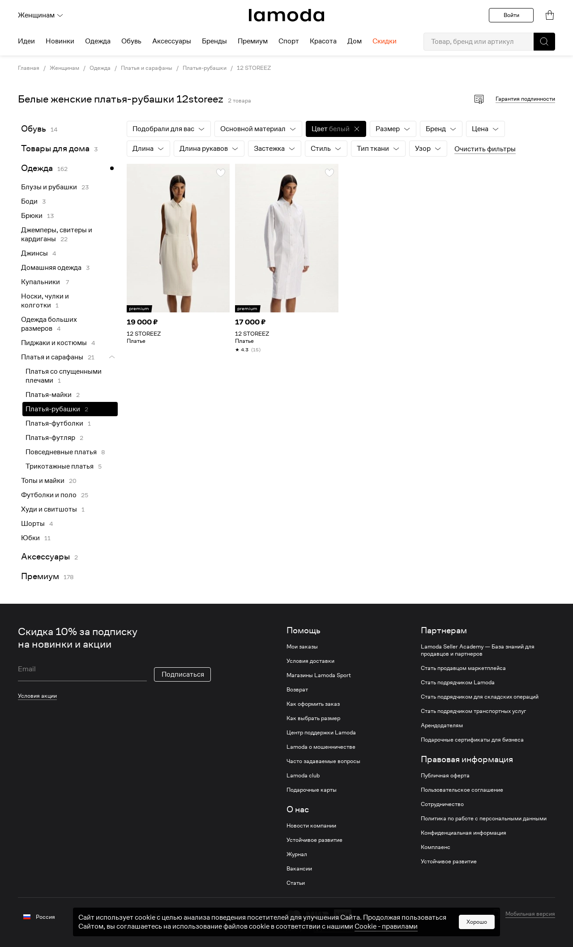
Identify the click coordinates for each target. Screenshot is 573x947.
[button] (544, 42)
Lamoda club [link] (303, 775)
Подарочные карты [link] (311, 789)
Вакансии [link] (299, 868)
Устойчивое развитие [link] (314, 840)
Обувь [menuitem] (131, 41)
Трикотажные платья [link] (60, 466)
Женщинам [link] (64, 68)
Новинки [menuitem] (60, 41)
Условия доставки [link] (310, 661)
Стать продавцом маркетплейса (463, 668)
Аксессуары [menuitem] (171, 41)
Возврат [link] (297, 689)
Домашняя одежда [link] (51, 267)
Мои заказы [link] (302, 646)
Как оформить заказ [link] (313, 704)
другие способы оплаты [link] (345, 928)
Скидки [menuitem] (384, 41)
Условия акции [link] (37, 696)
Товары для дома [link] (55, 148)
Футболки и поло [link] (49, 495)
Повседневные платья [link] (61, 452)
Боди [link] (29, 201)
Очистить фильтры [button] (485, 149)
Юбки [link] (30, 537)
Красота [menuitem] (323, 41)
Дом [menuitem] (354, 41)
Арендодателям (442, 725)
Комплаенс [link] (435, 847)
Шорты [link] (33, 523)
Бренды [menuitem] (214, 41)
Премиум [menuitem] (253, 41)
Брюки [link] (32, 215)
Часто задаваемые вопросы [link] (323, 761)
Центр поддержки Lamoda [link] (321, 732)
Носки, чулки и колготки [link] (45, 301)
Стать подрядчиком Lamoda (458, 682)
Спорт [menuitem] (288, 41)
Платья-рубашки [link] (205, 68)
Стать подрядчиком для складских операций (480, 696)
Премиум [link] (40, 576)
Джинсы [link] (34, 253)
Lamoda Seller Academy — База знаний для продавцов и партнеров (478, 650)
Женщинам (41, 15)
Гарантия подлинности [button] (525, 98)
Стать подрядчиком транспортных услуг (473, 711)
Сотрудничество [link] (442, 804)
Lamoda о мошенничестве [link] (320, 747)
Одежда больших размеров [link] (49, 324)
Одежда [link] (100, 68)
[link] (286, 15)
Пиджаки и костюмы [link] (54, 342)
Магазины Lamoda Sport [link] (318, 675)
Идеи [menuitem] (26, 41)
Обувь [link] (33, 129)
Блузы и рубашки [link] (49, 187)
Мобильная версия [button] (530, 913)
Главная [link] (28, 68)
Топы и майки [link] (42, 480)
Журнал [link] (296, 854)
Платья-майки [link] (49, 394)
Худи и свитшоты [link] (49, 509)
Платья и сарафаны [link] (146, 68)
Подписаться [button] (183, 674)
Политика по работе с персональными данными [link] (484, 818)
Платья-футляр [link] (50, 437)
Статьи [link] (295, 883)
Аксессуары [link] (45, 556)
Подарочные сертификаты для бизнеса (472, 739)
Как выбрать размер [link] (313, 718)
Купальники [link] (41, 281)
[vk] (157, 915)
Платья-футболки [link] (54, 423)
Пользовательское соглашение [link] (462, 789)
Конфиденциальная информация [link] (463, 832)
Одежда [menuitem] (98, 41)
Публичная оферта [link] (445, 775)
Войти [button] (511, 15)
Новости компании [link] (311, 825)
